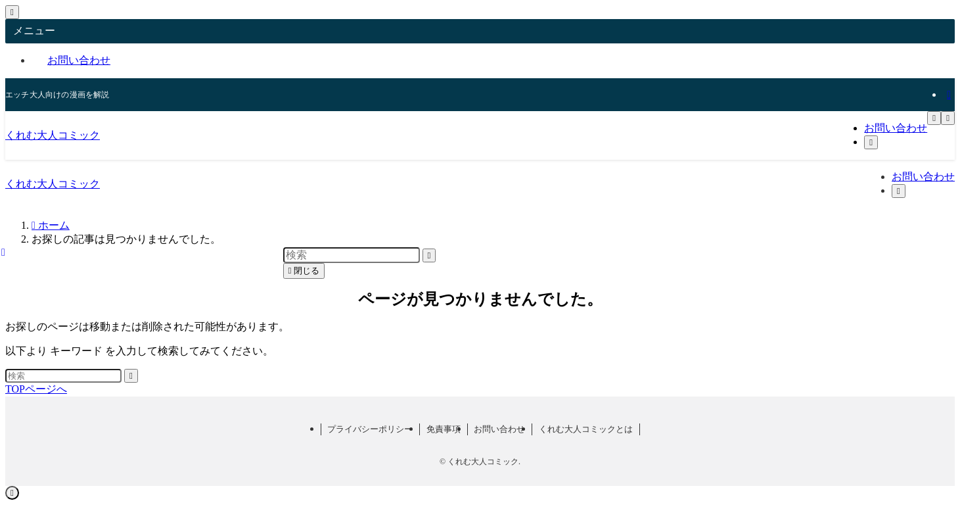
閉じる (304, 271)
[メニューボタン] (934, 118)
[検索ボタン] (871, 142)
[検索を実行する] (131, 376)
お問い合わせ (78, 60)
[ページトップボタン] (12, 493)
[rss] (949, 94)
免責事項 (443, 429)
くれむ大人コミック (52, 135)
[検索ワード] (63, 376)
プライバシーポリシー (370, 429)
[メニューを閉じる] (12, 12)
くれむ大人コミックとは (586, 429)
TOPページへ (36, 389)
